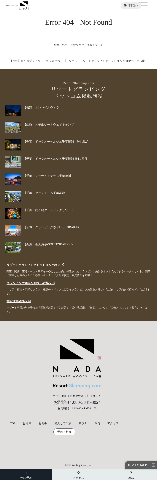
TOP (12, 423)
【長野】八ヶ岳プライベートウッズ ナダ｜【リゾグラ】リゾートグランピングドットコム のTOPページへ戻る (78, 61)
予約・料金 (64, 432)
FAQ (97, 423)
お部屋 (27, 423)
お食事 (43, 423)
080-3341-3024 (87, 402)
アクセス (112, 423)
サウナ (83, 423)
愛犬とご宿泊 (62, 423)
